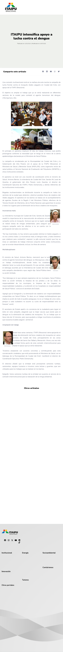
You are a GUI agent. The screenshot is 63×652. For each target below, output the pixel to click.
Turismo (25, 580)
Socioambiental (49, 553)
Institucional (31, 31)
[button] (43, 71)
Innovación (6, 571)
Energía (25, 553)
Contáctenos (48, 567)
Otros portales (8, 585)
